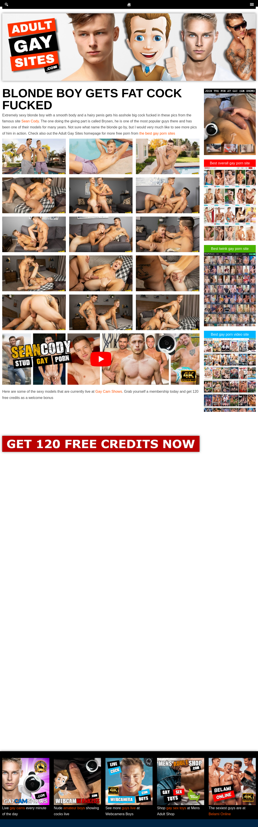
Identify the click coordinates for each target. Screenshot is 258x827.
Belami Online (220, 814)
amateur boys (74, 808)
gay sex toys (176, 808)
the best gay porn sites (157, 133)
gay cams (17, 808)
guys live (129, 808)
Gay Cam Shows (108, 391)
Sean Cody (30, 121)
